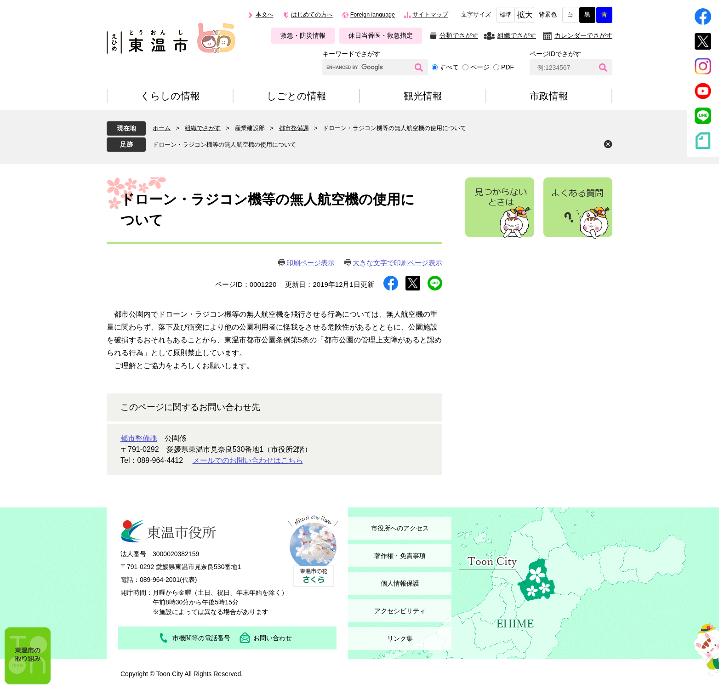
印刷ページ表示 (310, 263)
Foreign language (372, 14)
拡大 (525, 15)
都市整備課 (294, 128)
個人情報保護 (400, 583)
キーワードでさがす (351, 53)
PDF (507, 67)
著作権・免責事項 (400, 555)
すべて (449, 67)
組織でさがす (516, 35)
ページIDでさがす (555, 53)
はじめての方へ (312, 14)
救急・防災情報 (302, 35)
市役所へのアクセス (400, 528)
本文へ (265, 14)
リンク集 (400, 638)
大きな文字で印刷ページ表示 (397, 263)
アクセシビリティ (400, 611)
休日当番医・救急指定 (380, 35)
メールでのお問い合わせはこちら (248, 460)
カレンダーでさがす (583, 35)
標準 (506, 14)
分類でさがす (458, 35)
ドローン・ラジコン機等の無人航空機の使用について (224, 144)
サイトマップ (430, 14)
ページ (480, 67)
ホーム (162, 128)
